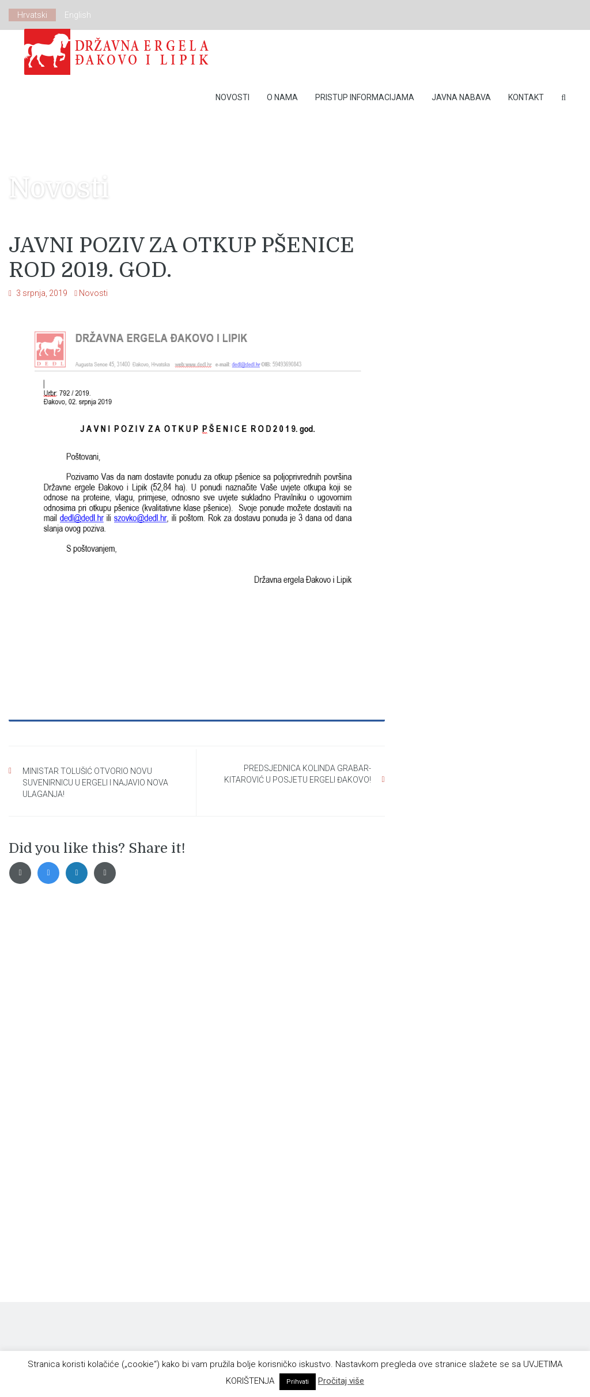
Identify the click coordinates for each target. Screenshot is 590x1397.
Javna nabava (461, 97)
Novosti (232, 97)
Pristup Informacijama (364, 97)
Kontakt (526, 97)
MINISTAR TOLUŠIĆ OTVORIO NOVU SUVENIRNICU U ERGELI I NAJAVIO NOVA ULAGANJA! (95, 782)
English (78, 15)
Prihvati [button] (297, 1381)
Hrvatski (32, 15)
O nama (282, 97)
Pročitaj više (341, 1381)
